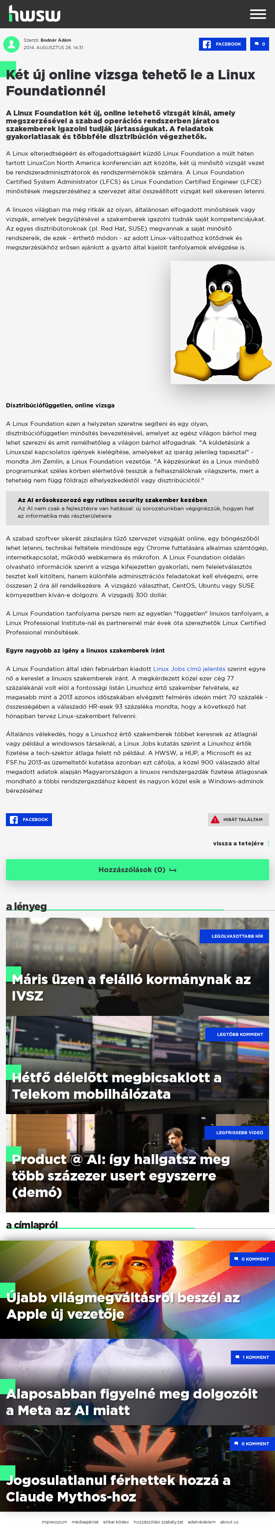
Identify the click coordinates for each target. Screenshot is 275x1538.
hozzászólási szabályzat (158, 1522)
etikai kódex (116, 1522)
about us (229, 1522)
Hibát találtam (237, 819)
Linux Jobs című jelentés (189, 668)
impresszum (54, 1522)
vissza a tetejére (238, 844)
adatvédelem (202, 1522)
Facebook (222, 44)
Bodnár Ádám (56, 40)
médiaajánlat (85, 1522)
